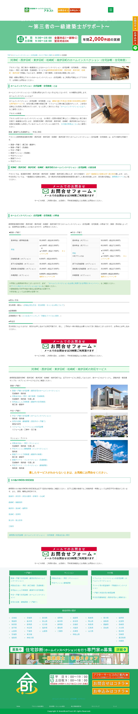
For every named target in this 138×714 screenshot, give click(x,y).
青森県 (14, 621)
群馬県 (29, 624)
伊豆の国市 (26, 496)
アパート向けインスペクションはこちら (26, 286)
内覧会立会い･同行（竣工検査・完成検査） (29, 396)
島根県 (90, 618)
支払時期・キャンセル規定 (57, 706)
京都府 (75, 624)
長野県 (60, 618)
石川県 (44, 624)
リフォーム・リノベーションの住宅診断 (27, 427)
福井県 (44, 628)
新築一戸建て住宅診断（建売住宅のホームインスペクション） (36, 391)
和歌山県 (76, 634)
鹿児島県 (122, 638)
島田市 (11, 508)
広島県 (90, 628)
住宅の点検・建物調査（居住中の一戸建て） (29, 421)
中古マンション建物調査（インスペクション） (30, 449)
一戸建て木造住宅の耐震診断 (104, 593)
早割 (12, 249)
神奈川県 (30, 638)
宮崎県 (121, 634)
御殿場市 (19, 502)
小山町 (42, 496)
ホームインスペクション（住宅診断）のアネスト (69, 699)
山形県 (14, 631)
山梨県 (44, 631)
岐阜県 (60, 621)
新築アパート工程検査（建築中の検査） (27, 454)
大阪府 (75, 628)
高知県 (106, 628)
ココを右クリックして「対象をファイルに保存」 (41, 316)
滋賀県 (75, 618)
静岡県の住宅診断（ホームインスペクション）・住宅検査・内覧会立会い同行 (39, 535)
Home (18, 706)
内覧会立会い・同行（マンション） (26, 443)
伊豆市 (18, 496)
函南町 (11, 502)
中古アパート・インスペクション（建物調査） (30, 465)
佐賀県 (121, 621)
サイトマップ (95, 706)
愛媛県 (106, 624)
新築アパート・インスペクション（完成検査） (30, 460)
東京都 (29, 634)
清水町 (18, 508)
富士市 (11, 520)
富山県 (44, 621)
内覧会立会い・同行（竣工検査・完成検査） (28, 585)
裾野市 (25, 508)
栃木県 (29, 621)
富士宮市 (19, 520)
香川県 (106, 618)
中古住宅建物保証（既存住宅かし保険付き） (110, 597)
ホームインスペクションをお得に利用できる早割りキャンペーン (74, 283)
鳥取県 (90, 624)
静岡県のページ (118, 177)
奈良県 (75, 621)
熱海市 (11, 496)
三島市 (11, 526)
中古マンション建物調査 (61, 583)
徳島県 (106, 621)
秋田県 (14, 624)
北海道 (14, 618)
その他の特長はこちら (69, 124)
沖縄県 (121, 641)
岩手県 (14, 628)
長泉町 (11, 514)
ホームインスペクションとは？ (73, 106)
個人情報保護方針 (76, 706)
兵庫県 (75, 631)
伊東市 (35, 496)
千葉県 (29, 631)
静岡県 (57, 55)
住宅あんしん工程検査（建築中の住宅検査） (29, 402)
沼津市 (18, 514)
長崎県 (121, 624)
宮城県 (14, 634)
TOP (9, 55)
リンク (115, 706)
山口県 (90, 631)
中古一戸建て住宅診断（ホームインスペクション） (32, 416)
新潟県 (44, 618)
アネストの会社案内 (37, 706)
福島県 (14, 638)
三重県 (60, 631)
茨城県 (29, 618)
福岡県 (121, 618)
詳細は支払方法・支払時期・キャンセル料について (44, 305)
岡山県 (90, 621)
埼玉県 (29, 628)
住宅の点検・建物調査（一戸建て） (24, 602)
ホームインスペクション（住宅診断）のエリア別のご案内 (32, 55)
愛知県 (60, 628)
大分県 (121, 628)
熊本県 (121, 631)
